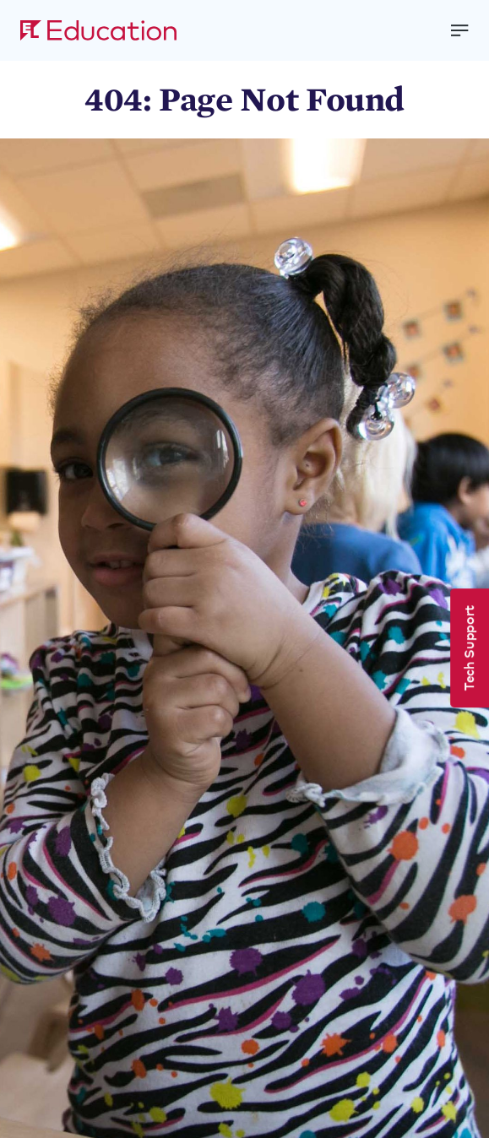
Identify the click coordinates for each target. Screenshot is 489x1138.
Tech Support (468, 648)
